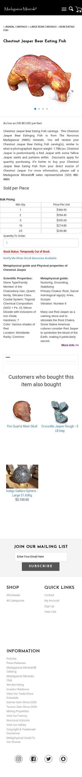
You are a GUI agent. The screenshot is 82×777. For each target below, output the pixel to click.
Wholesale (13, 595)
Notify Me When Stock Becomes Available (29, 258)
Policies (11, 658)
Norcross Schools (18, 720)
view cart (50, 611)
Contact (49, 595)
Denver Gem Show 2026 (22, 702)
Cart (78, 9)
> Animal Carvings (15, 26)
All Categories (15, 600)
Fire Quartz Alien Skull (22, 426)
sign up (49, 606)
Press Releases (16, 663)
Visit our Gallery (16, 724)
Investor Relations (18, 689)
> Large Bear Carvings (42, 26)
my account (51, 600)
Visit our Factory (17, 715)
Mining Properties (18, 711)
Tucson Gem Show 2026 (22, 706)
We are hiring (15, 684)
